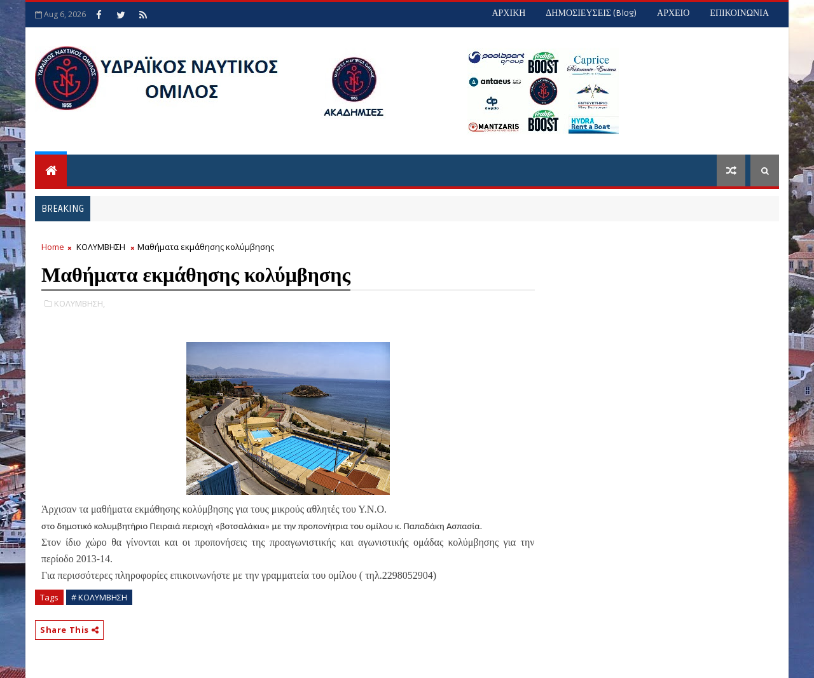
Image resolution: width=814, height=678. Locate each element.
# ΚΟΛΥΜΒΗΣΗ (99, 597)
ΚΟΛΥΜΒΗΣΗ (100, 247)
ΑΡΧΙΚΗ (508, 13)
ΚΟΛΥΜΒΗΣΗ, (79, 303)
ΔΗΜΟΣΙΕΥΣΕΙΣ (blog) (591, 13)
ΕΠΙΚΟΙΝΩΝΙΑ (739, 13)
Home (52, 247)
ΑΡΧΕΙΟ (673, 13)
